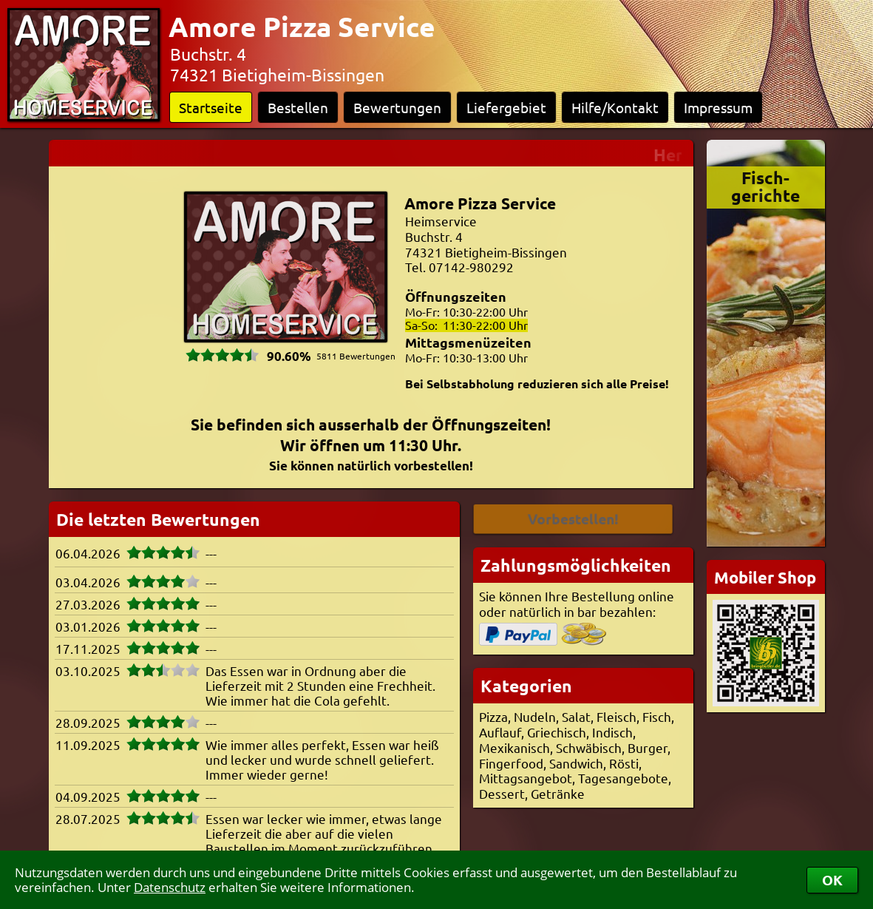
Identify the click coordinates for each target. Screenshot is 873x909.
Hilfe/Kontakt (615, 107)
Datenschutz (169, 887)
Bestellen (298, 107)
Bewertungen (397, 107)
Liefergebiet (506, 107)
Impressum (718, 107)
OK (832, 880)
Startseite (210, 107)
